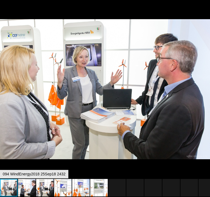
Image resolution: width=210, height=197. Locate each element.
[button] (205, 14)
